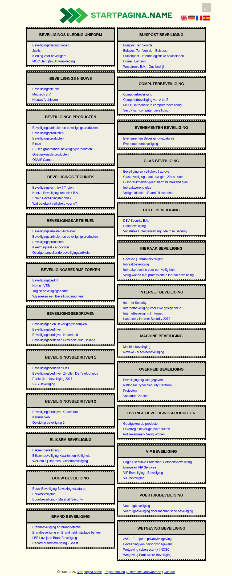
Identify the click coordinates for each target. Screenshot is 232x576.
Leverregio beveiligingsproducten (146, 429)
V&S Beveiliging (43, 384)
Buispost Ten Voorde (137, 45)
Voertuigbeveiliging (136, 506)
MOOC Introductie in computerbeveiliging (152, 105)
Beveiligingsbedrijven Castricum (55, 412)
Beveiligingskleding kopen (50, 45)
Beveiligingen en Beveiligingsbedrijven (59, 324)
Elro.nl (37, 144)
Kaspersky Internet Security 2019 (146, 319)
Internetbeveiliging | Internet (142, 313)
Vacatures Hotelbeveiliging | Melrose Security (155, 231)
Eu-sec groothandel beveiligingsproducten (62, 149)
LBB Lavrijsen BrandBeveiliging (54, 538)
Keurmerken (41, 417)
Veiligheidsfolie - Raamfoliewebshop (148, 193)
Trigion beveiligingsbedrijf (50, 291)
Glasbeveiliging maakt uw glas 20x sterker (153, 177)
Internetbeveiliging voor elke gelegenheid (152, 308)
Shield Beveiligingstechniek (51, 198)
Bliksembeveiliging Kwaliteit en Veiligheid (61, 456)
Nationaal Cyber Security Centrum (147, 385)
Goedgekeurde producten (50, 154)
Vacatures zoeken (135, 396)
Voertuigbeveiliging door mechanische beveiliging (158, 511)
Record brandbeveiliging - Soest (55, 543)
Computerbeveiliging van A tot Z (145, 100)
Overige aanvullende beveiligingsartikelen (61, 253)
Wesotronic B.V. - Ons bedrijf (143, 67)
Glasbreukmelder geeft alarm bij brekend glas (155, 182)
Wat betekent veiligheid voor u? (54, 203)
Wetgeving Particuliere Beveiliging (147, 555)
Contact (169, 572)
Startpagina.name (89, 572)
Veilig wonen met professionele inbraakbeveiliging (158, 275)
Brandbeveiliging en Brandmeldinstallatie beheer (66, 532)
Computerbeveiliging (137, 94)
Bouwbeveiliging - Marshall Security (57, 499)
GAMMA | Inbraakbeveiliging (143, 259)
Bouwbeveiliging (44, 494)
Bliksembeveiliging (45, 450)
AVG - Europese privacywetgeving (147, 539)
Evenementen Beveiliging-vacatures (148, 138)
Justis (36, 51)
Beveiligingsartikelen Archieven (54, 231)
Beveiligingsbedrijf (45, 280)
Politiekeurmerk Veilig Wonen (144, 434)
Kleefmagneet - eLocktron (50, 247)
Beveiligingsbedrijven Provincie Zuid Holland (63, 340)
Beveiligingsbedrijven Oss (50, 368)
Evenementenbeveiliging (140, 144)
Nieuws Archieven (45, 100)
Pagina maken (114, 572)
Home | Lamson (134, 61)
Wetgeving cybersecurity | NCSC (146, 549)
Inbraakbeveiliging (136, 264)
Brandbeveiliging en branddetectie (56, 527)
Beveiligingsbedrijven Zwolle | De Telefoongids (65, 373)
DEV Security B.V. (136, 221)
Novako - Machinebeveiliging (143, 352)
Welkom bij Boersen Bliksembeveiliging (60, 461)
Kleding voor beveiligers (49, 56)
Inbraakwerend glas (137, 187)
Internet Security (134, 303)
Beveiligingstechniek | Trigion (53, 187)
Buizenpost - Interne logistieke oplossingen (153, 56)
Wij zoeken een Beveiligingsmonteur (58, 296)
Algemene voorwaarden (144, 572)
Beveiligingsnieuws (45, 89)
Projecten (130, 390)
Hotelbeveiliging (134, 226)
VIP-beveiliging (133, 478)
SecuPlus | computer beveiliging (146, 110)
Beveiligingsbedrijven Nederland (55, 335)
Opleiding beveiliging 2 (48, 422)
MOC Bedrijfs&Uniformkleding (53, 61)
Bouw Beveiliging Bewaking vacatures (59, 489)
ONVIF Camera (43, 160)
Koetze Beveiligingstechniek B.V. (55, 193)
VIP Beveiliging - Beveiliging (143, 473)
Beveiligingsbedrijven (47, 329)
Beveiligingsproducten (48, 133)
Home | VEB (41, 286)
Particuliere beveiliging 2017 (52, 379)
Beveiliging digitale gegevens (143, 380)
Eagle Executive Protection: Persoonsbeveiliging (157, 462)
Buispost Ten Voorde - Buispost (145, 51)
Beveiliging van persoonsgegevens (147, 544)
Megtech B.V (41, 94)
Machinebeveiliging (136, 347)
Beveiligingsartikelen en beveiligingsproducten (65, 128)
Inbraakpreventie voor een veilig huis (149, 270)
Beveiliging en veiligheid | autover (146, 171)
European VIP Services (139, 467)
